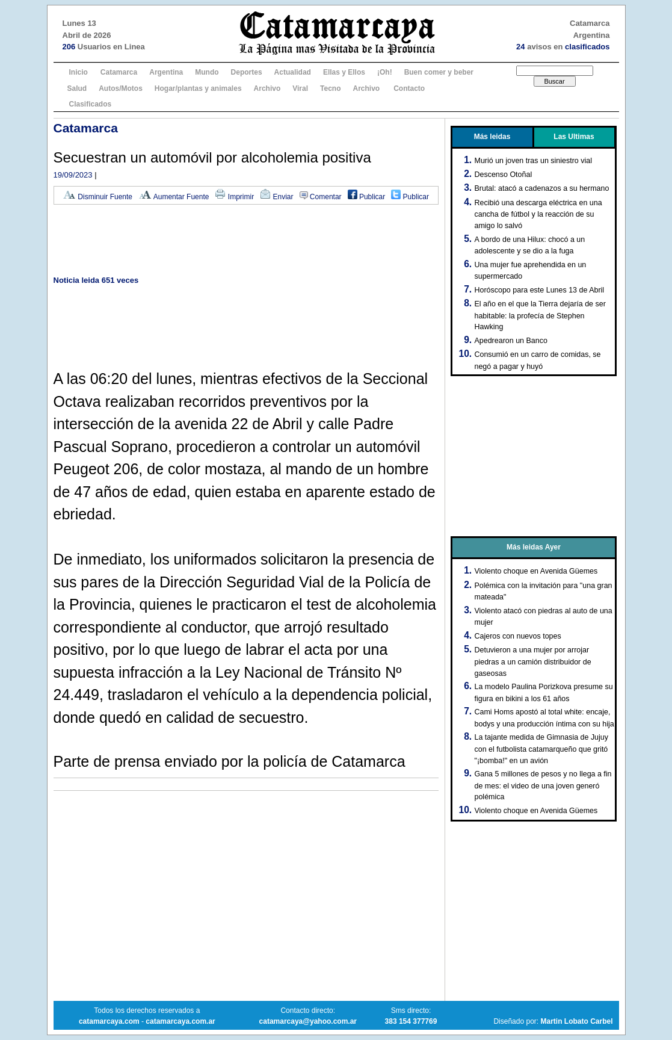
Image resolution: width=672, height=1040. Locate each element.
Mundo (206, 72)
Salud (77, 88)
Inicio (78, 72)
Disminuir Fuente (97, 197)
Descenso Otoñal (503, 174)
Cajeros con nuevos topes (518, 636)
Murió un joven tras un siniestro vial (533, 160)
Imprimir (234, 197)
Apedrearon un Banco (511, 340)
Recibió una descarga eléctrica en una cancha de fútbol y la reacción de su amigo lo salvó (538, 214)
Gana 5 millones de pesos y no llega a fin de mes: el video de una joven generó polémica (543, 785)
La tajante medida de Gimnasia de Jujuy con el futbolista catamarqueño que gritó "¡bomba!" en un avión (542, 748)
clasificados (587, 46)
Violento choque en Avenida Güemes (536, 571)
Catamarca (118, 72)
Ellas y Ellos (344, 72)
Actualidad (292, 72)
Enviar (276, 197)
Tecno (330, 88)
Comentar (321, 197)
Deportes (246, 72)
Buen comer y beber (438, 72)
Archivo (267, 88)
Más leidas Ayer (534, 547)
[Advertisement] (246, 241)
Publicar (367, 197)
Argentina (166, 72)
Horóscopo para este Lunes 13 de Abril (540, 290)
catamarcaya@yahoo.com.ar (308, 1021)
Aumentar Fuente (173, 197)
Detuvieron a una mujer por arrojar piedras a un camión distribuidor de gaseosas (533, 661)
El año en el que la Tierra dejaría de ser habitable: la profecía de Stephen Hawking (540, 315)
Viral (300, 88)
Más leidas (492, 136)
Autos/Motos (121, 88)
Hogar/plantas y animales (198, 88)
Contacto (409, 88)
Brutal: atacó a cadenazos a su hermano (542, 188)
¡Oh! (384, 72)
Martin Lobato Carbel (576, 1021)
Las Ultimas (573, 136)
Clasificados (90, 104)
